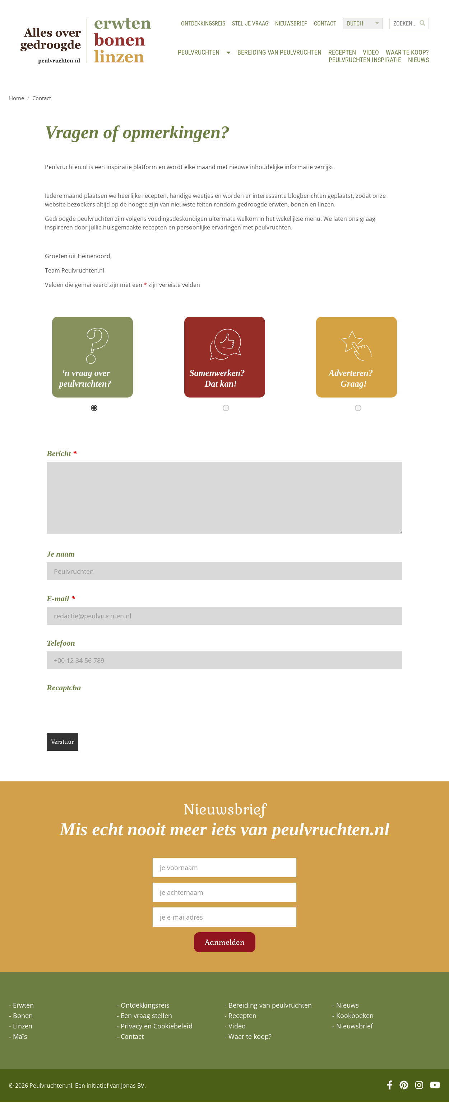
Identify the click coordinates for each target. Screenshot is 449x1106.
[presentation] (101, 714)
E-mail (61, 602)
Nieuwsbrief (290, 25)
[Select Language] (361, 25)
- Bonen (21, 1020)
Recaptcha (64, 691)
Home (16, 102)
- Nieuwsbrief (352, 1030)
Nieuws (417, 62)
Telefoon (61, 647)
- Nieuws (345, 1009)
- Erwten (21, 1009)
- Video (235, 1030)
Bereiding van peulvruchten (278, 55)
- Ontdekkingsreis (143, 1009)
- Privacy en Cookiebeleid (155, 1030)
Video (369, 55)
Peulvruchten (203, 55)
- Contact (130, 1040)
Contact (324, 25)
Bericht (62, 457)
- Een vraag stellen (144, 1020)
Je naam (61, 558)
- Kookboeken (353, 1020)
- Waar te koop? (248, 1040)
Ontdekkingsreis (202, 25)
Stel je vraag (249, 25)
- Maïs (18, 1040)
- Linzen (20, 1030)
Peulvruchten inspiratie (363, 62)
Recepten (341, 55)
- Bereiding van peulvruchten (268, 1009)
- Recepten (240, 1020)
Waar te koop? (405, 55)
